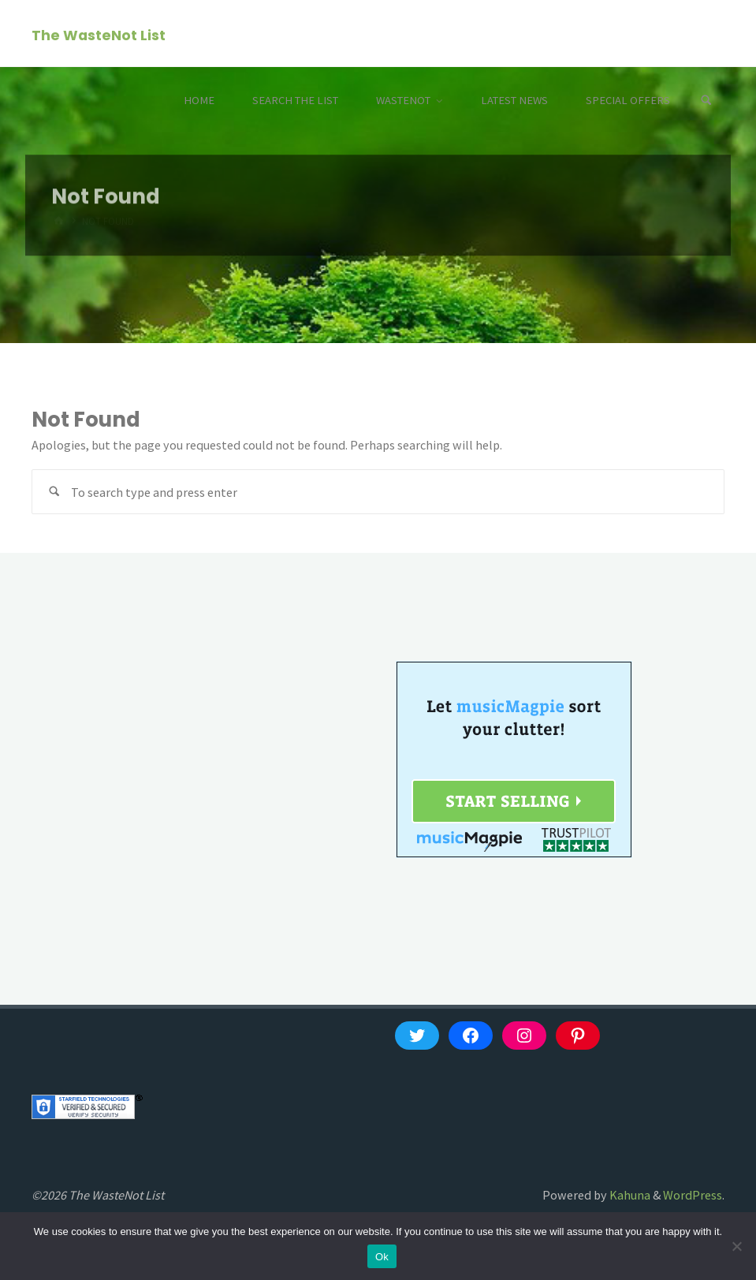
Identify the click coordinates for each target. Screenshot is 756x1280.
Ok (382, 1257)
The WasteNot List (99, 34)
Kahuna (628, 1195)
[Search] (706, 100)
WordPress (692, 1195)
